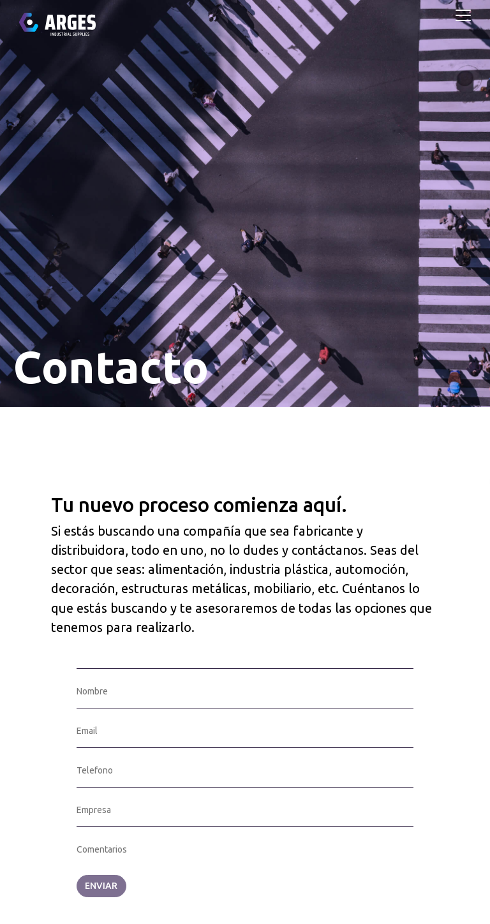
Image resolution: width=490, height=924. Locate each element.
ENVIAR (101, 886)
